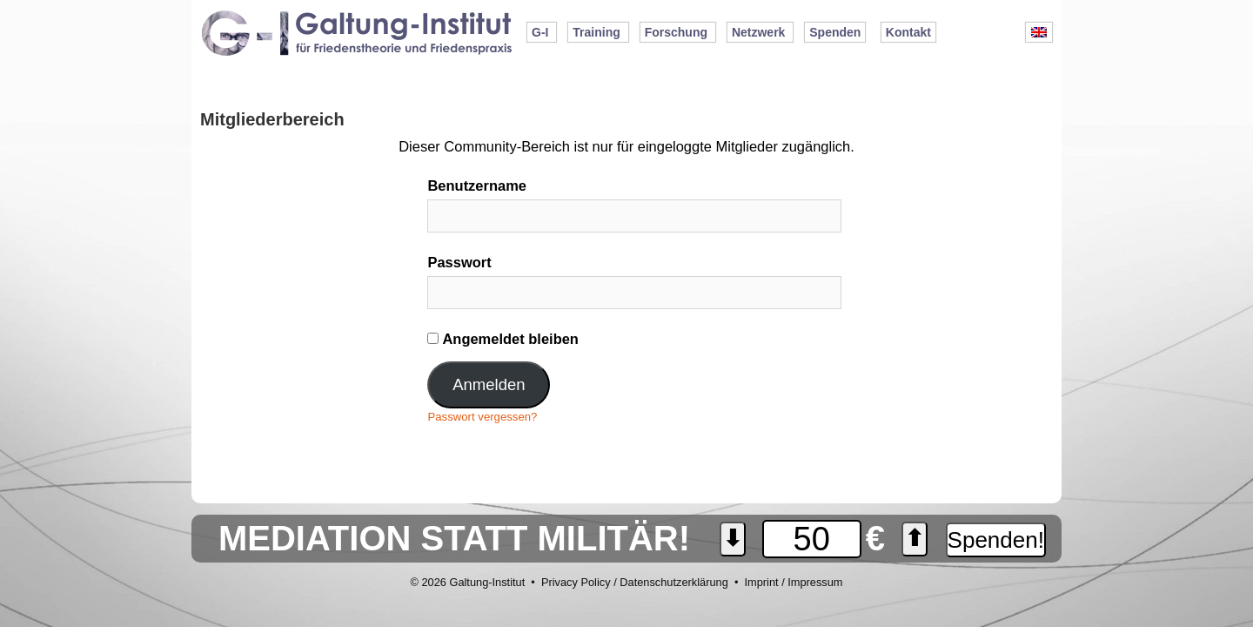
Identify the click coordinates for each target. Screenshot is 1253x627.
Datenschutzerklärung (673, 582)
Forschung (676, 32)
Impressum (814, 582)
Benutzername (476, 185)
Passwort (459, 262)
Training (596, 32)
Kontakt (908, 32)
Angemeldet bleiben (502, 339)
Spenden (835, 32)
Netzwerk (758, 32)
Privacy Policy (576, 582)
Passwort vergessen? (482, 416)
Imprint (761, 582)
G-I (540, 32)
